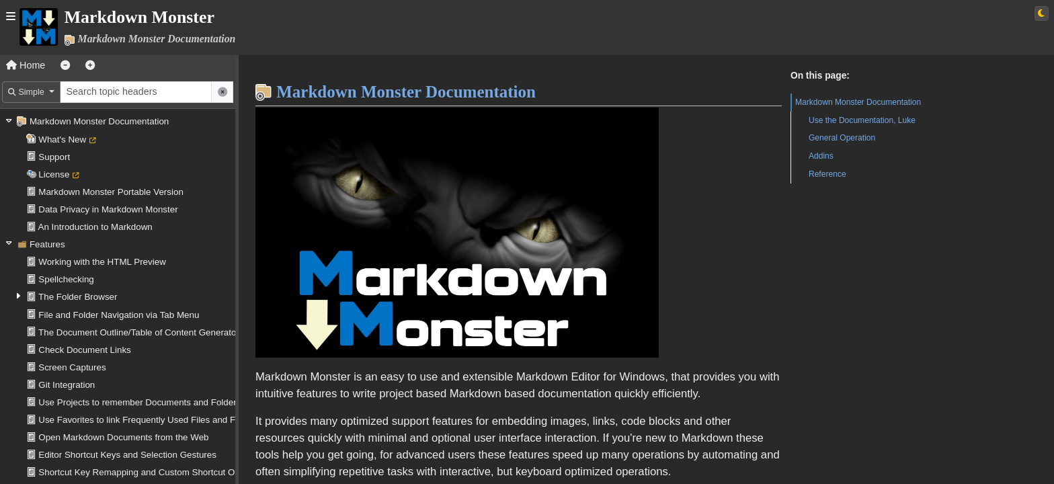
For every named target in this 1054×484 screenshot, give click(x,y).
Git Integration (66, 385)
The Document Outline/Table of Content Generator (138, 332)
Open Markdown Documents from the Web (123, 437)
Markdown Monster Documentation (99, 121)
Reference (827, 174)
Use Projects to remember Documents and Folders (139, 402)
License (53, 174)
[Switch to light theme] (1042, 13)
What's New (62, 139)
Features (47, 244)
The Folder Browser (77, 297)
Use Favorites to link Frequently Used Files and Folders (148, 420)
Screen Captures (72, 367)
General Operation (842, 138)
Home (25, 65)
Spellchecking (66, 279)
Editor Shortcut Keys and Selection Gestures (127, 455)
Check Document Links (84, 350)
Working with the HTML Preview (102, 262)
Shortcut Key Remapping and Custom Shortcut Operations (155, 472)
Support (54, 157)
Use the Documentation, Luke (862, 120)
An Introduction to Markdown (95, 227)
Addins (821, 156)
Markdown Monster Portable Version (111, 192)
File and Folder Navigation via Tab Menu (118, 315)
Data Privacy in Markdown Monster (107, 209)
